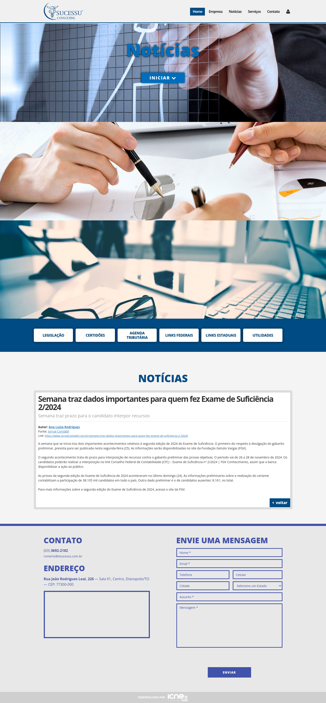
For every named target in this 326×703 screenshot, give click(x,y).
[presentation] (210, 656)
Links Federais (179, 335)
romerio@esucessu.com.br (63, 556)
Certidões (95, 335)
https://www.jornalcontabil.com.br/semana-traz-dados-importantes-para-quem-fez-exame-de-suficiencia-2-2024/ (116, 436)
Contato (273, 11)
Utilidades (262, 335)
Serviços (254, 11)
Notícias (235, 11)
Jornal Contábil (58, 431)
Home (197, 11)
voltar (280, 502)
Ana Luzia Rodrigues (64, 427)
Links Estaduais (221, 335)
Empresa (215, 11)
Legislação (53, 335)
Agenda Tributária (137, 335)
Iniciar (163, 78)
